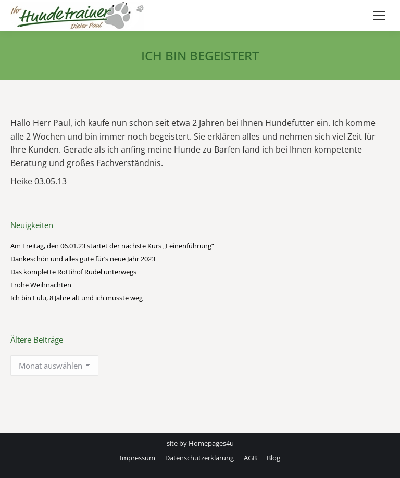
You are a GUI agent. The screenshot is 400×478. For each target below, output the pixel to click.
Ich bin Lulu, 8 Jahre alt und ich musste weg (76, 298)
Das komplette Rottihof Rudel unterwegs (73, 271)
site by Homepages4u (200, 443)
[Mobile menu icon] (379, 15)
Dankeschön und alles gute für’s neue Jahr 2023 (82, 258)
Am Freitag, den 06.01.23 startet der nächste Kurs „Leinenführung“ (112, 245)
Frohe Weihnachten (40, 285)
